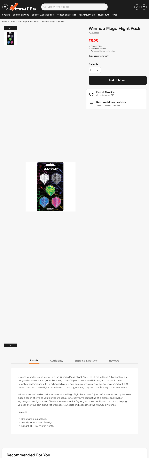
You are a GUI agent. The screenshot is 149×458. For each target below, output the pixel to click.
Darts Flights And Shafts (29, 21)
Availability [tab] (56, 360)
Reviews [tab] (114, 360)
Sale (114, 15)
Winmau (95, 32)
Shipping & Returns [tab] (86, 360)
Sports (6, 15)
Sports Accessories (43, 15)
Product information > (99, 56)
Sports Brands (21, 15)
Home (4, 21)
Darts (12, 21)
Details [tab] (34, 360)
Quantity (93, 64)
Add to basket (118, 80)
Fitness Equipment (66, 15)
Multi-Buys (104, 15)
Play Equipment (87, 15)
